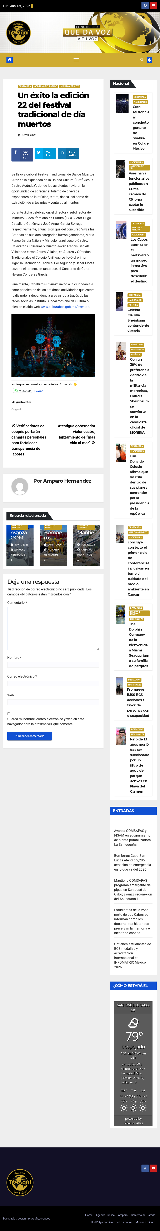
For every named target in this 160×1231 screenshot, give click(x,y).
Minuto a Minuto (70, 86)
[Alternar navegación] (76, 60)
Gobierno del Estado (143, 1215)
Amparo (123, 1215)
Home (88, 1215)
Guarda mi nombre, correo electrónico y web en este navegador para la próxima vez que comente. (45, 724)
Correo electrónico (22, 679)
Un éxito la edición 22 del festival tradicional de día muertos (53, 109)
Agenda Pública (105, 1215)
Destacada (25, 86)
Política (133, 305)
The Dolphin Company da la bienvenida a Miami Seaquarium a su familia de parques (139, 645)
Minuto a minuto (145, 1222)
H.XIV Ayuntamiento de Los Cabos (111, 1222)
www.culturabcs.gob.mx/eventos (65, 310)
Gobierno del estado (45, 86)
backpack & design (14, 1218)
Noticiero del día (137, 167)
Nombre (14, 661)
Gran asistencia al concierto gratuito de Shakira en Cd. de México (141, 128)
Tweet (38, 393)
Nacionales (140, 102)
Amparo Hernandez (67, 484)
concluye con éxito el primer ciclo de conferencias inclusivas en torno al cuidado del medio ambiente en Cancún (138, 568)
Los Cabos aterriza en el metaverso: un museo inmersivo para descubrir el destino (140, 260)
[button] (142, 60)
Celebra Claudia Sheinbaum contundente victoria (138, 320)
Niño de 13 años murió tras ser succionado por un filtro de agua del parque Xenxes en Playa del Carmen (139, 765)
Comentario (17, 606)
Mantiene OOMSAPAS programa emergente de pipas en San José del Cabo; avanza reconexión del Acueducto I (133, 890)
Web (10, 698)
